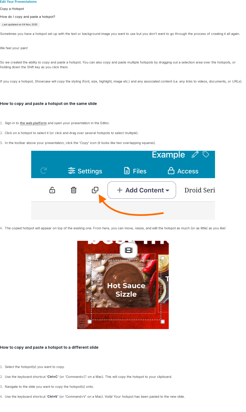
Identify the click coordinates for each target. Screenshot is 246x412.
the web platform (33, 123)
